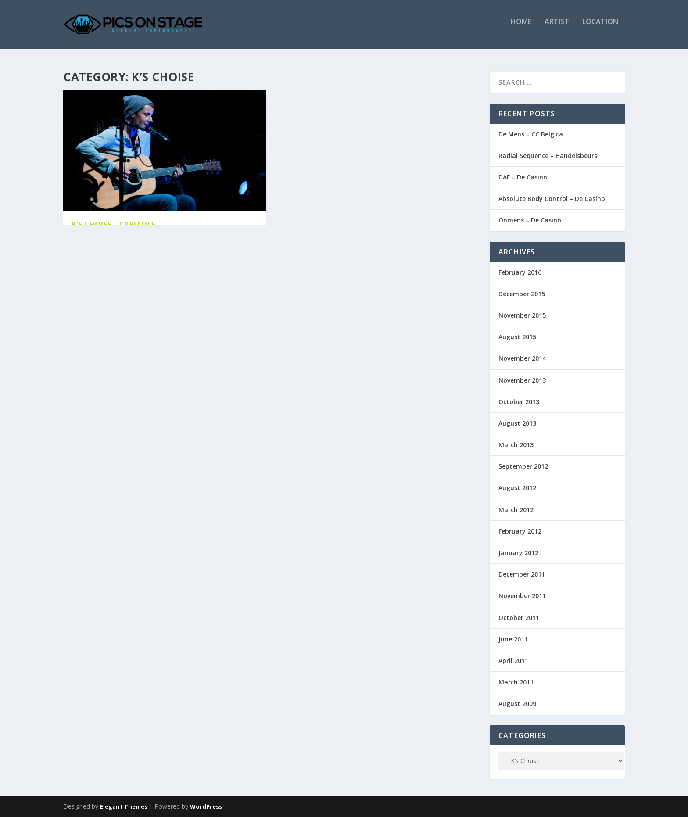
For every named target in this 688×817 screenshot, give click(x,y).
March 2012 (516, 510)
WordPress (206, 807)
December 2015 (521, 294)
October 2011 (518, 618)
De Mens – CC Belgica (530, 134)
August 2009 (517, 704)
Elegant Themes (123, 807)
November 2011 (522, 596)
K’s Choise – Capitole (113, 224)
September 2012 (523, 467)
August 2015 (517, 337)
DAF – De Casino (522, 177)
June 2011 (513, 639)
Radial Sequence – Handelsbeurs (547, 156)
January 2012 (518, 553)
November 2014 (522, 359)
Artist (557, 28)
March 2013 (516, 445)
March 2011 (516, 683)
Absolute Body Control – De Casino (551, 199)
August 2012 (517, 488)
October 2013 (518, 402)
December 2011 (521, 575)
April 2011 (513, 661)
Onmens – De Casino (529, 221)
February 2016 (519, 273)
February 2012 (519, 531)
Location (600, 28)
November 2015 (522, 316)
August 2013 (517, 423)
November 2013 (522, 380)
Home (521, 28)
